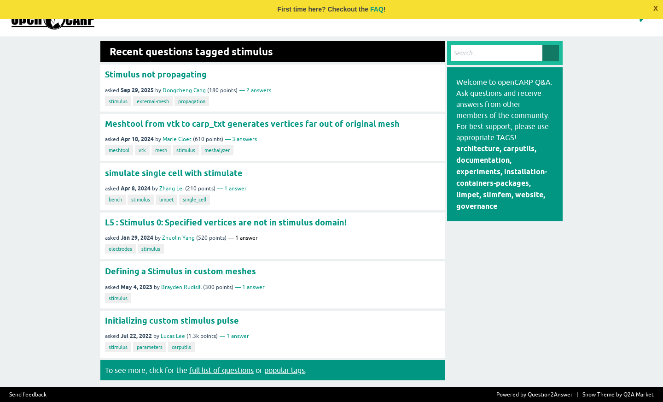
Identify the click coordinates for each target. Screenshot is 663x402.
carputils (181, 347)
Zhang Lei (171, 188)
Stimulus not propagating (156, 74)
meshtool (119, 150)
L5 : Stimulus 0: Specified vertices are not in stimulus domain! (226, 222)
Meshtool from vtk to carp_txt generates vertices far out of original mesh (252, 124)
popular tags (284, 370)
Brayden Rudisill (181, 287)
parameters (150, 347)
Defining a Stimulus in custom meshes (180, 271)
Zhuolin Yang (178, 238)
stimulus (118, 101)
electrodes (120, 249)
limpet (166, 199)
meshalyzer (217, 150)
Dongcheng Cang (184, 90)
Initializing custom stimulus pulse (172, 320)
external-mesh (153, 101)
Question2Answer (550, 394)
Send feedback (28, 394)
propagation (191, 101)
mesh (161, 150)
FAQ (377, 9)
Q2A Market (638, 394)
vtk (142, 150)
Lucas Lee (173, 336)
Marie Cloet (177, 139)
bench (115, 199)
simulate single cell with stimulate (174, 173)
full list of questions (221, 370)
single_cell (194, 199)
